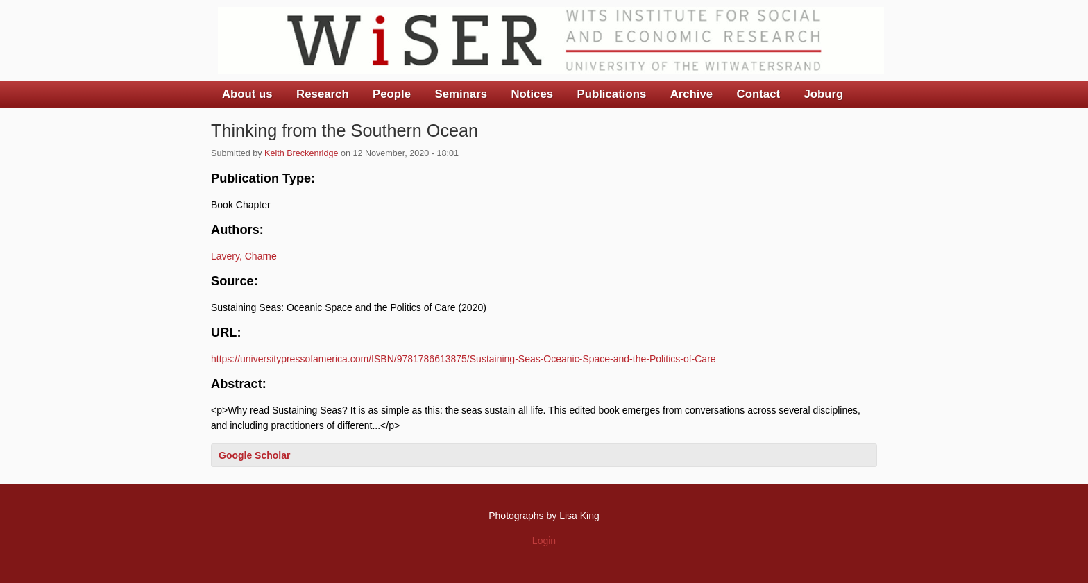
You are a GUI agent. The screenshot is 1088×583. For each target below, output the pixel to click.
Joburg (823, 94)
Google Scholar (254, 455)
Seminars (461, 94)
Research (322, 94)
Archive (691, 94)
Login (544, 540)
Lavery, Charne (244, 256)
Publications (611, 94)
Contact (758, 94)
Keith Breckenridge (301, 153)
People (392, 94)
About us (247, 94)
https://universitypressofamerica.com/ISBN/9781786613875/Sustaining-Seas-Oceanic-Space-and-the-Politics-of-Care (463, 358)
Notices (532, 94)
